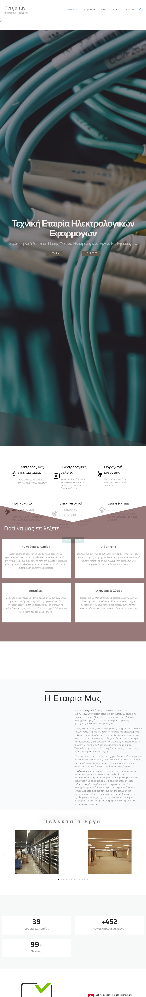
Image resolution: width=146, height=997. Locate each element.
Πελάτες (116, 9)
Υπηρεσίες (88, 9)
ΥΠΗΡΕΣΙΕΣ (72, 9)
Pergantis (15, 8)
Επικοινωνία (131, 9)
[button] (3, 854)
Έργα (103, 9)
